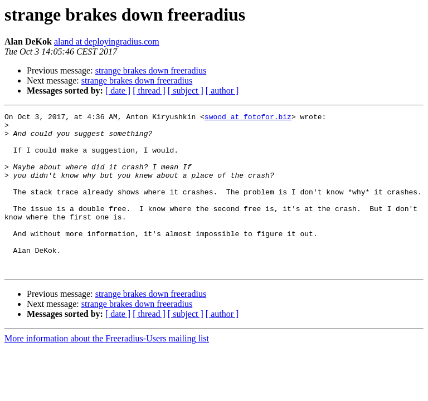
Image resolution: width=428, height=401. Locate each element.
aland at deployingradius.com (106, 41)
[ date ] (117, 90)
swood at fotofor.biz (248, 118)
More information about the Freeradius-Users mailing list (106, 370)
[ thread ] (149, 90)
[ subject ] (185, 90)
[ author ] (222, 90)
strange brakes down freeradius (150, 70)
